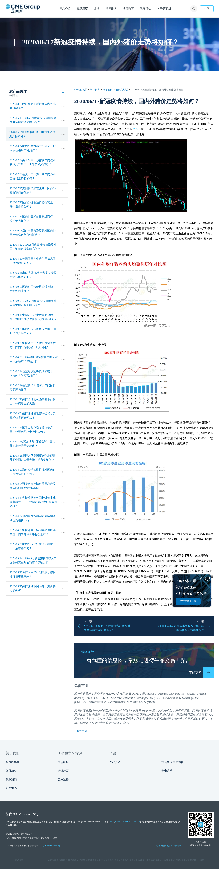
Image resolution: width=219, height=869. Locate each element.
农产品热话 (122, 89)
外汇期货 (81, 860)
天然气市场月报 (123, 860)
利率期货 (90, 860)
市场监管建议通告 (172, 762)
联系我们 (11, 779)
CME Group (24, 814)
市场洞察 (107, 89)
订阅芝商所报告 (188, 601)
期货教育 (95, 89)
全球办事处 (12, 762)
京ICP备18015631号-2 (52, 845)
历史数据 (63, 779)
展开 (202, 860)
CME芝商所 (80, 89)
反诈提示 (168, 845)
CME (92, 702)
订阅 (206, 8)
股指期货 (72, 860)
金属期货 (98, 860)
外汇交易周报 (150, 860)
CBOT (118, 822)
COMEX (136, 822)
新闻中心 (11, 788)
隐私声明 (178, 845)
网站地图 (158, 845)
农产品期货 (53, 860)
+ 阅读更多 (81, 730)
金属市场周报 (109, 860)
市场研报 (63, 762)
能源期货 (63, 860)
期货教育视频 (190, 860)
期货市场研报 (163, 860)
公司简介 (11, 770)
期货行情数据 (177, 860)
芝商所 (137, 129)
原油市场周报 (137, 860)
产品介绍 (115, 762)
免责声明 (167, 770)
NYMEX (127, 822)
